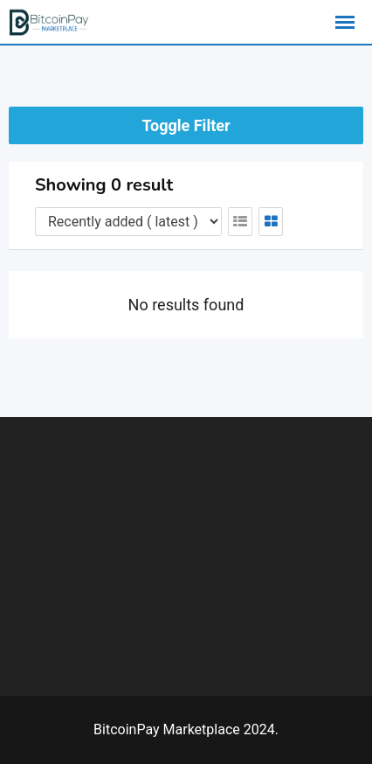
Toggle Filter (185, 125)
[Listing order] (128, 221)
